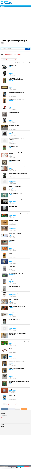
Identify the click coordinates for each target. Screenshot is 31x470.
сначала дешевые (17, 54)
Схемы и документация (5, 428)
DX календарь (3, 419)
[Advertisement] (15, 23)
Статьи (2, 426)
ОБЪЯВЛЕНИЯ (4, 6)
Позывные (3, 413)
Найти (27, 48)
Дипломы (3, 411)
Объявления (3, 417)
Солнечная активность (5, 433)
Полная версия (15, 469)
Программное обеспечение (6, 430)
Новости (2, 424)
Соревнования (4, 415)
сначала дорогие (8, 54)
